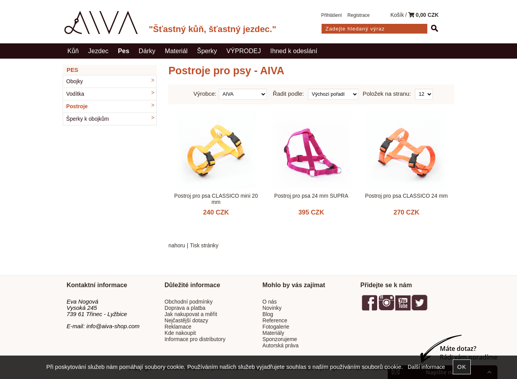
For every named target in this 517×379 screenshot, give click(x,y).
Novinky (272, 308)
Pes (123, 50)
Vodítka (75, 94)
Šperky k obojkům (87, 119)
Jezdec (98, 50)
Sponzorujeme (279, 339)
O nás (269, 302)
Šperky (207, 50)
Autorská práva (280, 346)
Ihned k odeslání (293, 50)
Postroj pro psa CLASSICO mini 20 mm (216, 199)
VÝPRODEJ (243, 50)
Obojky (74, 81)
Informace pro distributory (195, 339)
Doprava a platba (185, 308)
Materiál (176, 50)
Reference (274, 321)
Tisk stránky (204, 245)
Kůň (73, 50)
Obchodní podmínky (188, 302)
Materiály (273, 333)
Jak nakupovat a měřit (190, 314)
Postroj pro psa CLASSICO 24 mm (406, 196)
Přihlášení (331, 15)
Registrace (358, 15)
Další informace (426, 367)
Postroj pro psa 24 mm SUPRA (311, 196)
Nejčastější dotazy (186, 321)
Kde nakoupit (180, 333)
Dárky (147, 50)
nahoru (176, 245)
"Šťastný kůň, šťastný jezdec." (212, 29)
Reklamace (178, 327)
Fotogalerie (275, 327)
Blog (267, 314)
